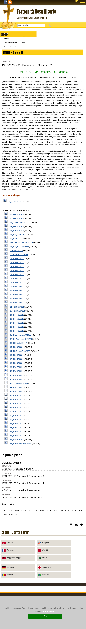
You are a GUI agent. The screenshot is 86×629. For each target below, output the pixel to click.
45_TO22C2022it (17, 458)
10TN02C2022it (16, 317)
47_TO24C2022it (17, 470)
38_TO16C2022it (17, 430)
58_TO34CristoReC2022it (21, 510)
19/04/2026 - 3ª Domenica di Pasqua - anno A (23, 550)
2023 (23, 577)
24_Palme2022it (17, 374)
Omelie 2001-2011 (12, 76)
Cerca (49, 25)
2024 (17, 577)
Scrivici (7, 59)
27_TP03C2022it (17, 390)
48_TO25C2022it (17, 466)
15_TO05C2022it (17, 338)
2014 (80, 577)
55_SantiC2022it (17, 506)
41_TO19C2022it (17, 442)
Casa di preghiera (12, 47)
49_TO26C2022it (17, 474)
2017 (61, 577)
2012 (11, 581)
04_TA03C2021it (17, 293)
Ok (45, 616)
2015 (73, 577)
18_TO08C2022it (17, 350)
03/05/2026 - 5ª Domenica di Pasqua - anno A (23, 564)
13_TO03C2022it (17, 329)
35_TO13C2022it (17, 414)
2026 (5, 577)
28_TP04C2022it (17, 394)
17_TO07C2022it (17, 346)
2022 (30, 577)
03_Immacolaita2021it (19, 289)
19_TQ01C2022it (17, 354)
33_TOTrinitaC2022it (19, 410)
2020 (42, 577)
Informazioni (49, 611)
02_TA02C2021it (17, 281)
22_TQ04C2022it (17, 358)
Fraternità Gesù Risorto (14, 43)
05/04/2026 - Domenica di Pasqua (17, 536)
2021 (36, 577)
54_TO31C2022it (17, 494)
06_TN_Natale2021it (18, 301)
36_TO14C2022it (17, 422)
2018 (55, 577)
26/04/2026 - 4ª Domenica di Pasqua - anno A (23, 557)
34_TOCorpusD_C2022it (20, 418)
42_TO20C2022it (17, 446)
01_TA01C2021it (17, 285)
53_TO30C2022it (17, 490)
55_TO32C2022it (17, 498)
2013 (5, 581)
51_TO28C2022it (17, 482)
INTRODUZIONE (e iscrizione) (17, 64)
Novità (7, 55)
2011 (17, 581)
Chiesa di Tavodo (12, 51)
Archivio (7, 72)
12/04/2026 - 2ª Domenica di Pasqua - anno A (23, 543)
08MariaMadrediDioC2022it (21, 309)
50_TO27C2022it (17, 478)
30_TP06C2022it (17, 398)
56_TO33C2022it (15, 268)
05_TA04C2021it (17, 297)
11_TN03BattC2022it (19, 321)
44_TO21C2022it (17, 454)
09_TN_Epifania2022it (19, 313)
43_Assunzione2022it (19, 450)
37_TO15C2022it (17, 426)
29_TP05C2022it (17, 382)
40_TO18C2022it (17, 438)
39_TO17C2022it (17, 434)
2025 (11, 577)
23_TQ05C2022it (17, 370)
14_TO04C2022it (17, 334)
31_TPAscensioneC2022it (21, 402)
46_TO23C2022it (17, 462)
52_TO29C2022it (17, 486)
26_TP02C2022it (17, 386)
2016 (67, 577)
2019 (48, 577)
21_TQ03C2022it (17, 362)
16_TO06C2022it (17, 342)
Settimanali (9, 68)
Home (6, 39)
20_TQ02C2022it (17, 366)
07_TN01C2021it (17, 305)
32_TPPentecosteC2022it (21, 406)
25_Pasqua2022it (17, 378)
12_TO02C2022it (17, 325)
